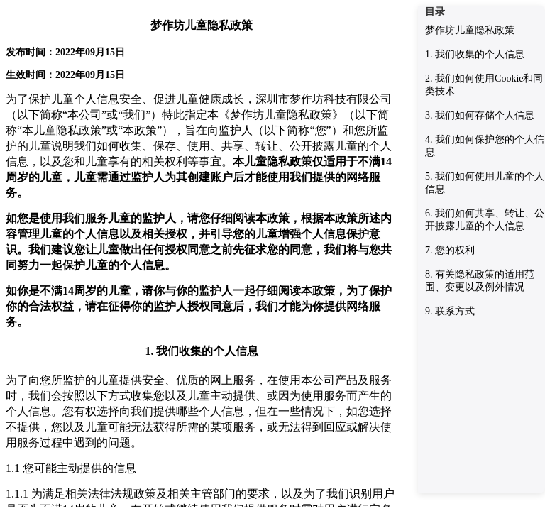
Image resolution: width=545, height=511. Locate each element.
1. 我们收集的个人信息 (474, 54)
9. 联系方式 (450, 311)
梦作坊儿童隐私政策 (469, 30)
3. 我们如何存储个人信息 (479, 115)
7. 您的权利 (450, 250)
